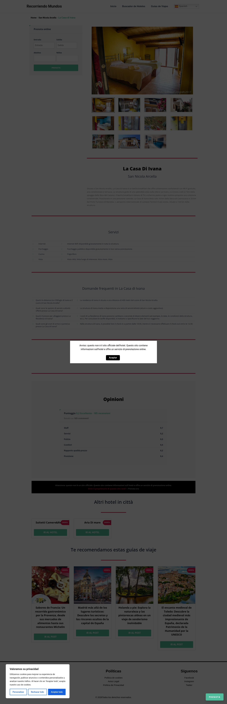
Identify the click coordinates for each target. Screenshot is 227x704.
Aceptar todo (57, 692)
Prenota (211, 694)
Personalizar (18, 692)
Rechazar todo (37, 692)
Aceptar (113, 357)
